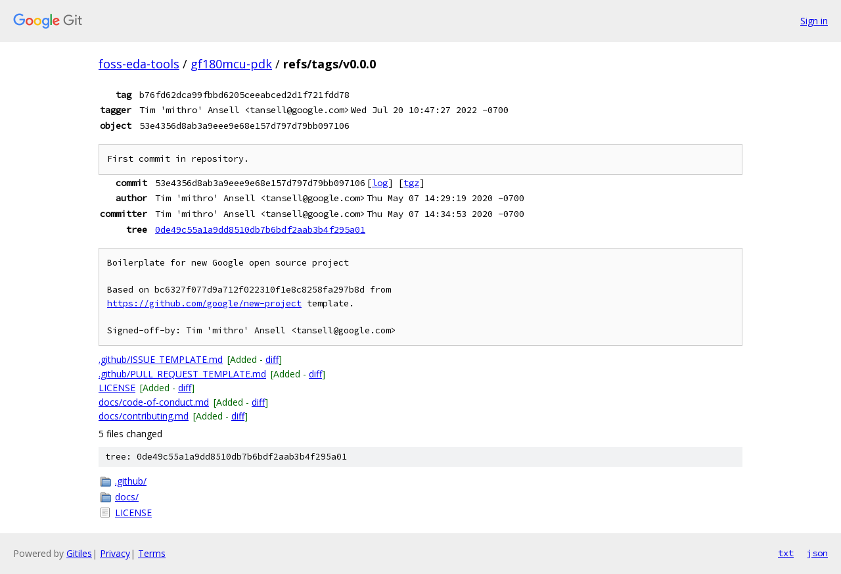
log (380, 183)
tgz (411, 183)
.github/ (131, 481)
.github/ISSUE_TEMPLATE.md (161, 359)
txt (786, 553)
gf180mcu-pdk (231, 64)
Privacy (115, 553)
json (817, 553)
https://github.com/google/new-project (204, 303)
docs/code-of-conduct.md (154, 402)
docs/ (127, 496)
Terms (152, 553)
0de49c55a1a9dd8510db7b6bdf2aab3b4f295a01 (260, 229)
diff (272, 359)
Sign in (814, 20)
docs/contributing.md (144, 416)
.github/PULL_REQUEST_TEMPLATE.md (182, 374)
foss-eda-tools (139, 64)
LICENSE (117, 387)
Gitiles (79, 553)
